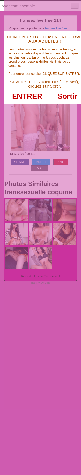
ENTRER (27, 96)
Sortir (67, 96)
